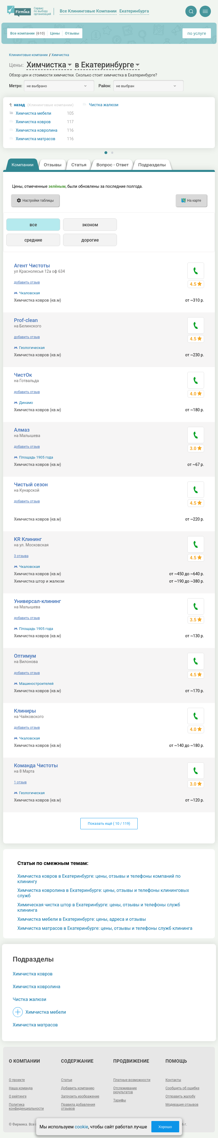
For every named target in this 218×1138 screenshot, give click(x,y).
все (33, 224)
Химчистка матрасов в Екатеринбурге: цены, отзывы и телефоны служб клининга (104, 928)
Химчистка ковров (33, 122)
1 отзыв (20, 782)
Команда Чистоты (36, 765)
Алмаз (22, 430)
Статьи (66, 1080)
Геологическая (32, 348)
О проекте (17, 1080)
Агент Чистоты (32, 265)
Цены (55, 33)
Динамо (26, 402)
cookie (81, 1127)
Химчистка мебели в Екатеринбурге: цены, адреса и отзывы (81, 919)
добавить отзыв (27, 282)
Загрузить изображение (80, 1096)
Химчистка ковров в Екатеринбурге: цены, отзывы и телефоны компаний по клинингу (99, 878)
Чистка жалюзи (29, 999)
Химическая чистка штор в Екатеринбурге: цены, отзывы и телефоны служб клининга (98, 907)
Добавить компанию (77, 1088)
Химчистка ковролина (37, 130)
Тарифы (119, 1100)
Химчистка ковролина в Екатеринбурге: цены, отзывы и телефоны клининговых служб (103, 893)
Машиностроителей (36, 683)
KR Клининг (28, 539)
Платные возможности (131, 1080)
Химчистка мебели (33, 113)
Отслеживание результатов (125, 1090)
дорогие (90, 240)
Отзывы (72, 33)
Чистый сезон (31, 484)
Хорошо (165, 1127)
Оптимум (25, 656)
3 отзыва (21, 556)
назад (44, 105)
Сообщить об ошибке (182, 1088)
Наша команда (21, 1088)
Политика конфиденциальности (26, 1107)
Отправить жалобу (180, 1096)
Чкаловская (29, 293)
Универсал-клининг (37, 601)
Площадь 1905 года (36, 457)
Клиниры (25, 711)
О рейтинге (17, 1096)
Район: (104, 86)
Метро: (15, 86)
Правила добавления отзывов (78, 1107)
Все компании (27, 33)
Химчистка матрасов (35, 139)
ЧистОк (23, 375)
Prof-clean (26, 320)
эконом (90, 224)
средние (33, 240)
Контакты (173, 1080)
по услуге (196, 33)
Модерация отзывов (181, 1105)
